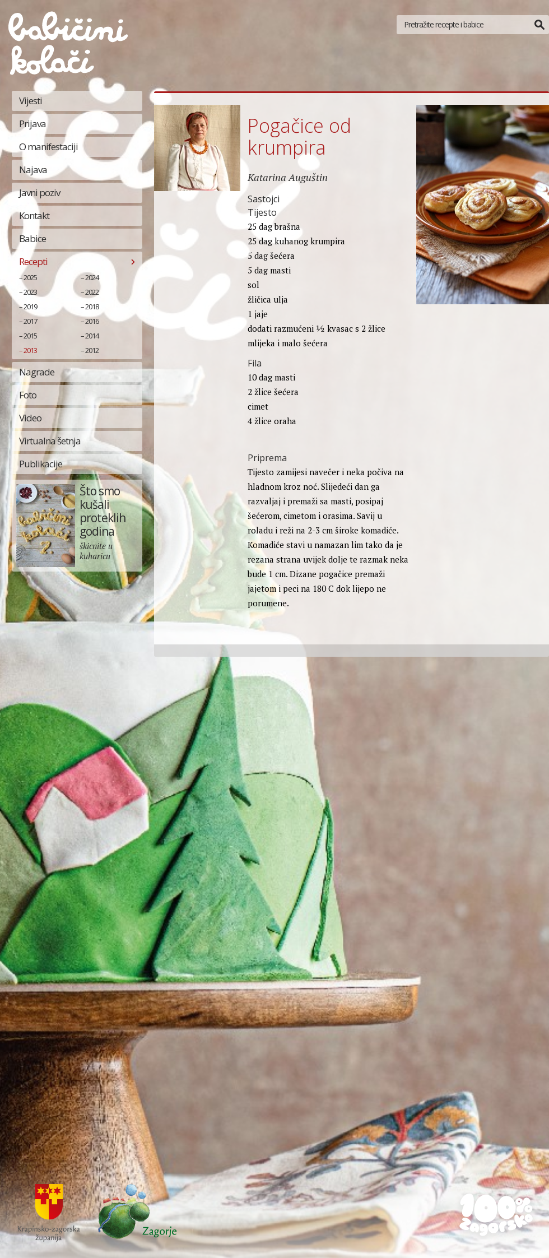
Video (30, 417)
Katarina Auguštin (288, 177)
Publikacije (40, 463)
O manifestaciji (48, 146)
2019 (30, 306)
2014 (92, 336)
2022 (92, 292)
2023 (30, 292)
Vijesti (30, 100)
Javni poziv (39, 192)
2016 (92, 321)
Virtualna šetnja (50, 440)
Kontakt (34, 215)
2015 (30, 336)
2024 (92, 277)
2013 (30, 350)
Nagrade (36, 371)
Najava (33, 169)
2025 (30, 277)
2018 (92, 306)
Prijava (32, 123)
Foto (27, 394)
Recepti (33, 261)
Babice (32, 238)
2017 (30, 321)
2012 (92, 350)
